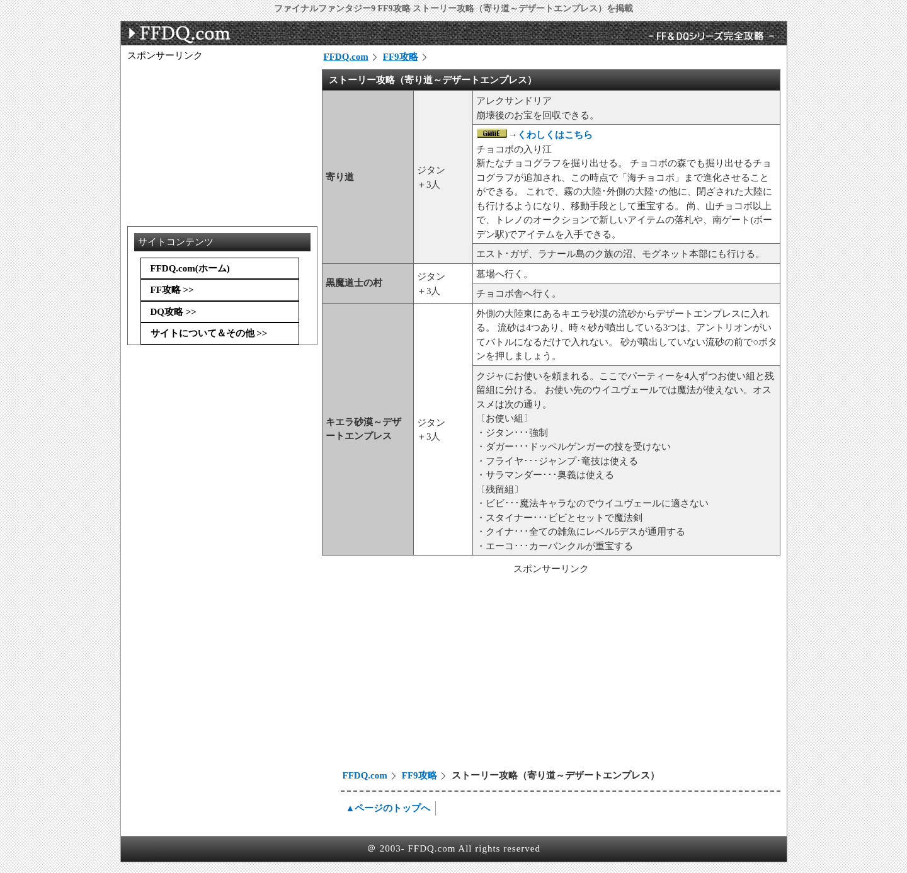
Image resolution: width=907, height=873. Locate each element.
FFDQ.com (346, 57)
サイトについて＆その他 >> (209, 333)
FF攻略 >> (172, 290)
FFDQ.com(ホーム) (190, 268)
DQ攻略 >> (174, 312)
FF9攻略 (400, 57)
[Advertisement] (429, 674)
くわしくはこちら (555, 135)
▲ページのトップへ (388, 808)
